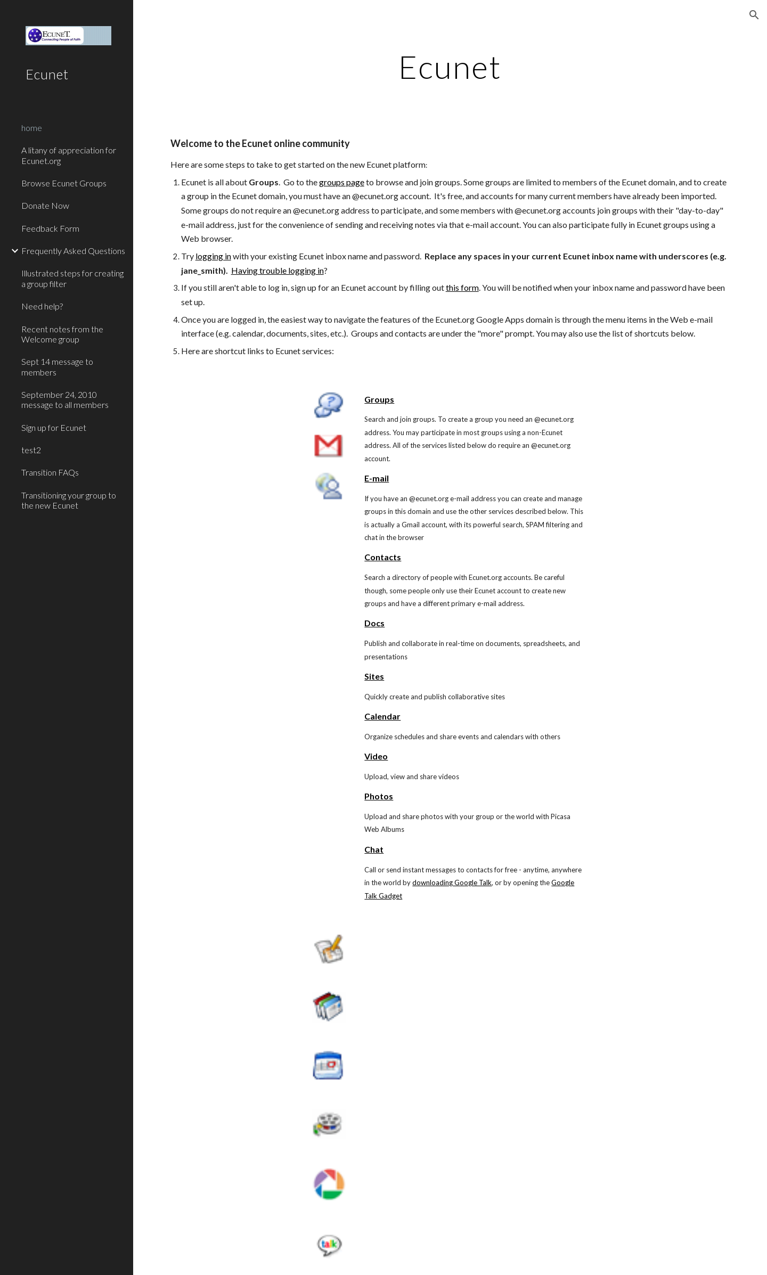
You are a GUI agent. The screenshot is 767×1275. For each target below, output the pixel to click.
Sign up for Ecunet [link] (53, 427)
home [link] (31, 127)
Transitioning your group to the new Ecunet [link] (68, 500)
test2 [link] (31, 450)
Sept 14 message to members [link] (57, 366)
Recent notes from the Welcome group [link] (62, 334)
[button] (754, 15)
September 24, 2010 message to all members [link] (65, 399)
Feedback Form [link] (50, 228)
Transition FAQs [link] (50, 472)
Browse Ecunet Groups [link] (64, 183)
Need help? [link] (42, 306)
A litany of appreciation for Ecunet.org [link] (68, 155)
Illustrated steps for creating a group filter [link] (72, 278)
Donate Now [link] (45, 205)
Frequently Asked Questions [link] (73, 251)
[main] (450, 66)
